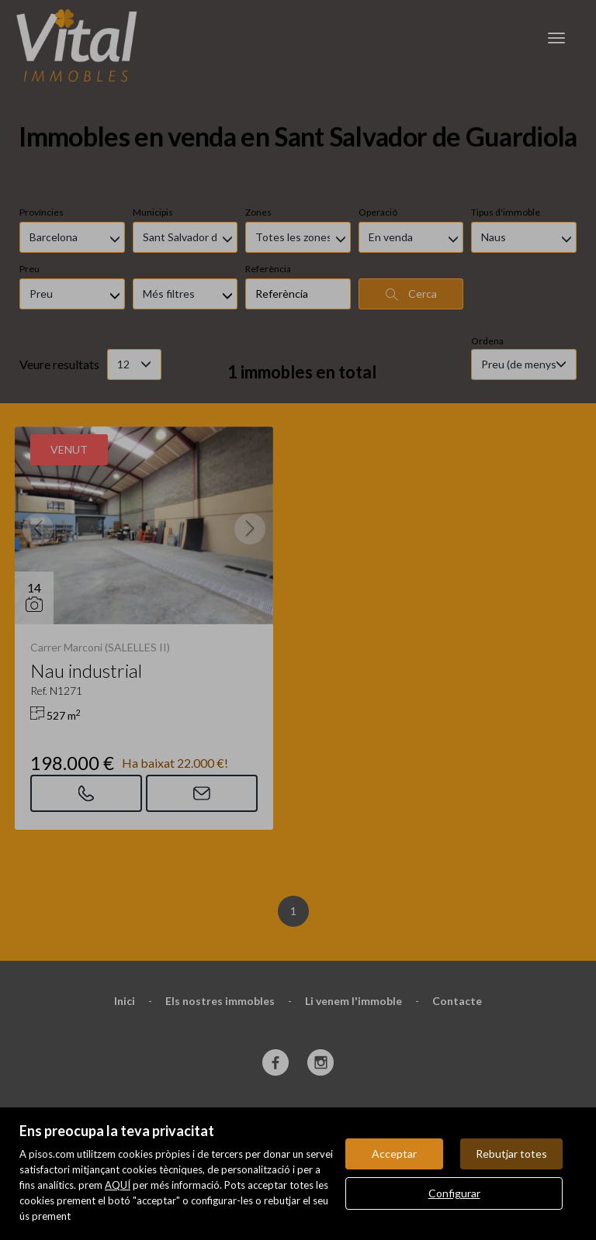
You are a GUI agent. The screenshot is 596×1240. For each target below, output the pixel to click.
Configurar (454, 1193)
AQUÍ (117, 1185)
